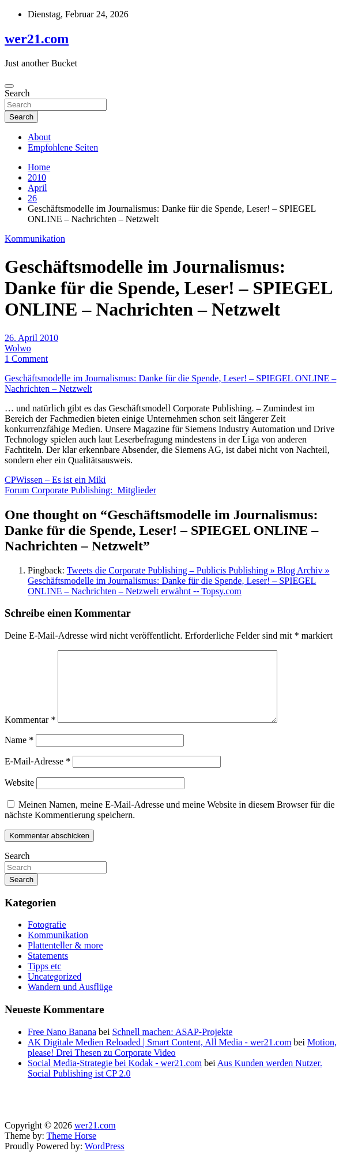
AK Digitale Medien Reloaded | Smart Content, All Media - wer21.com (159, 1056)
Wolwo (18, 348)
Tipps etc (45, 980)
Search (17, 93)
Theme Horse (72, 1149)
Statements (48, 969)
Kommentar (30, 733)
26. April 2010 (31, 338)
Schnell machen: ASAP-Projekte (172, 1046)
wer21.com (37, 38)
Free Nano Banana (62, 1046)
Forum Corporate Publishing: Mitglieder (80, 490)
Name (19, 754)
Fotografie (47, 938)
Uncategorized (54, 990)
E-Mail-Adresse (37, 775)
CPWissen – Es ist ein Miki (55, 480)
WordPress (105, 1160)
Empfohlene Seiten (63, 147)
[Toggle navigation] (9, 86)
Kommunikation (35, 238)
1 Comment (26, 358)
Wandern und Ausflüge (70, 1001)
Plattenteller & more (65, 959)
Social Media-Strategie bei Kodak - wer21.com (115, 1077)
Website (19, 796)
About (39, 137)
